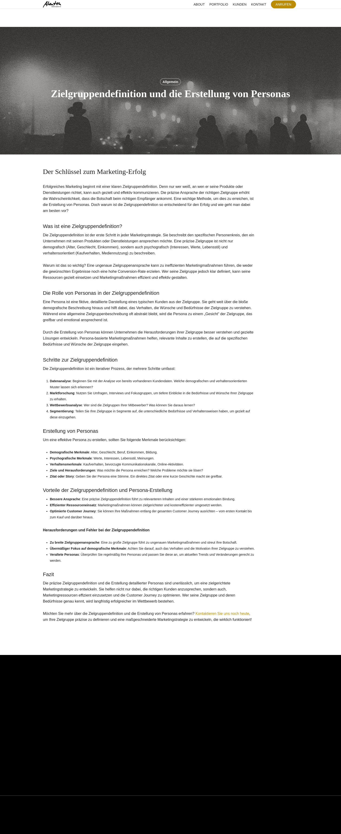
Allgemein (170, 82)
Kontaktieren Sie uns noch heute (222, 614)
